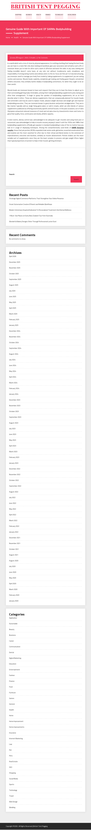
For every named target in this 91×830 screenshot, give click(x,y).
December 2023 (14, 400)
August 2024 (13, 354)
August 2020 (13, 561)
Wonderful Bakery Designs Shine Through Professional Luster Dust (32, 222)
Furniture (12, 693)
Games (11, 698)
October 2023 (14, 411)
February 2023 (14, 457)
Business (29, 15)
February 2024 (14, 388)
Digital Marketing (15, 658)
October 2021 (14, 549)
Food (11, 687)
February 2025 (14, 320)
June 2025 (12, 297)
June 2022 (12, 503)
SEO (10, 767)
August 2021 (13, 555)
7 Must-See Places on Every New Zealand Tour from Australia (31, 216)
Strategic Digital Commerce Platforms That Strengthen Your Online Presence (36, 199)
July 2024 (12, 360)
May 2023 (12, 440)
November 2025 (14, 268)
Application (13, 618)
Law (10, 744)
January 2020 (13, 601)
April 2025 (12, 308)
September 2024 (15, 348)
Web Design (13, 802)
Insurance (12, 733)
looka (13, 58)
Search (11, 175)
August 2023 (13, 423)
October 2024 (14, 343)
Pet (10, 750)
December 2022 (14, 469)
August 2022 (13, 492)
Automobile (13, 624)
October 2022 (14, 480)
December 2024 (14, 331)
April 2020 (12, 584)
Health (39, 15)
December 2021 (14, 538)
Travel (11, 796)
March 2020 (13, 589)
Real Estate (13, 762)
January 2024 (13, 394)
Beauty (11, 629)
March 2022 (13, 521)
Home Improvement (16, 721)
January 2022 (13, 532)
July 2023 (12, 429)
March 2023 (13, 452)
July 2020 (12, 567)
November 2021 (14, 544)
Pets (11, 756)
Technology (59, 15)
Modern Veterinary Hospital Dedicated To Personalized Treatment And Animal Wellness (40, 210)
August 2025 (13, 285)
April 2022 (12, 515)
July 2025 (12, 291)
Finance (47, 15)
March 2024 (13, 383)
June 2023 (12, 434)
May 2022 (12, 509)
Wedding (12, 807)
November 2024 (14, 337)
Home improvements (16, 727)
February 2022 (14, 526)
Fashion (12, 675)
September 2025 (15, 279)
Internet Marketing (16, 739)
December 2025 (14, 262)
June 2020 (12, 572)
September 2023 (15, 417)
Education (12, 664)
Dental (11, 652)
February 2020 (14, 595)
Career (11, 641)
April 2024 (12, 377)
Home (11, 716)
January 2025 (13, 325)
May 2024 (12, 371)
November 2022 (14, 475)
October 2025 (14, 274)
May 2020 (12, 578)
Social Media (71, 15)
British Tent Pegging (45, 6)
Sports (11, 785)
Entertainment (14, 670)
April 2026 (12, 256)
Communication (14, 647)
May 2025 (12, 302)
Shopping (19, 15)
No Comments (43, 58)
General (12, 704)
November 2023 (14, 406)
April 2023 (12, 446)
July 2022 (12, 498)
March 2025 (13, 314)
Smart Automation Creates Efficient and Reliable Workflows (30, 204)
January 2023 (13, 463)
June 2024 (12, 366)
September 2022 (15, 486)
